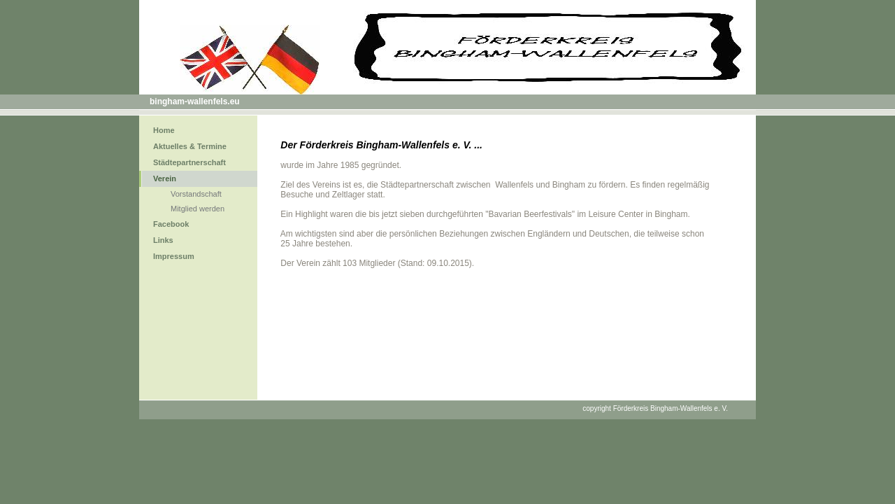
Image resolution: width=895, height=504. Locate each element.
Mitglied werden (197, 208)
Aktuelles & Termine (190, 146)
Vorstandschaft (196, 194)
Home (164, 130)
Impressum (173, 256)
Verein (164, 178)
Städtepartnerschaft (189, 162)
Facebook (171, 224)
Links (163, 240)
